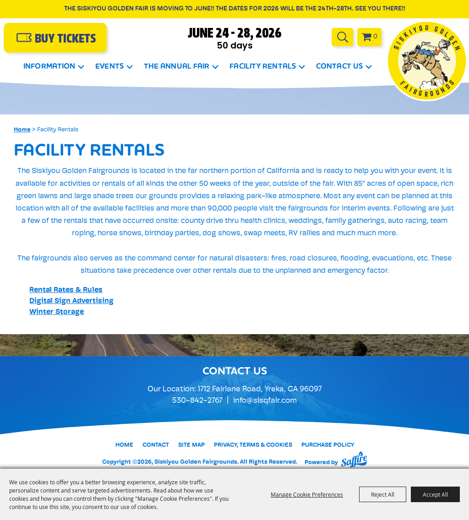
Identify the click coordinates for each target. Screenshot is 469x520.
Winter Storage (56, 312)
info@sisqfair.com (265, 401)
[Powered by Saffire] (354, 459)
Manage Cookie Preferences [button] (307, 494)
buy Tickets (65, 39)
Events (109, 66)
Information (49, 66)
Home (22, 130)
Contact (155, 445)
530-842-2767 (197, 401)
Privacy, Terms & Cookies (253, 445)
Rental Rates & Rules (66, 290)
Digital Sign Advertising (71, 301)
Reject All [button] (382, 494)
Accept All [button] (435, 494)
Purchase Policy (327, 445)
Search (342, 37)
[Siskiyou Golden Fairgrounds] (427, 60)
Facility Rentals (262, 66)
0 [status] (375, 36)
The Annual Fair (177, 66)
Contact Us (339, 66)
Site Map (191, 445)
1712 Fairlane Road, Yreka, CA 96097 (260, 389)
